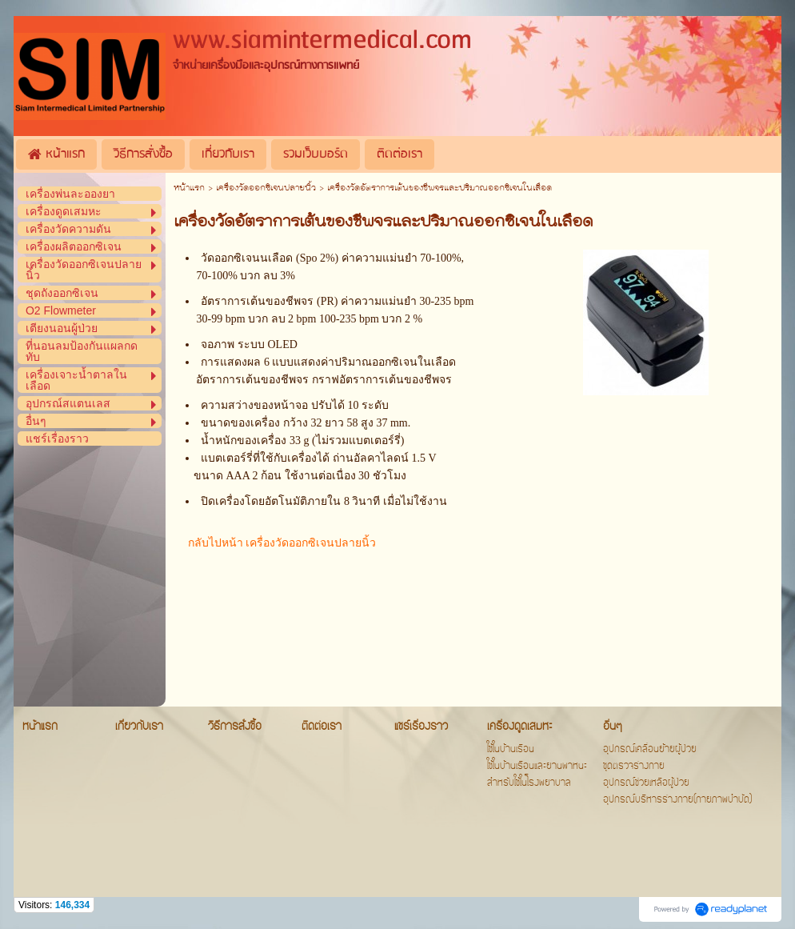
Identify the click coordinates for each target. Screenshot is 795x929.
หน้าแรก (189, 188)
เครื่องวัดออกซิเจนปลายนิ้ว (266, 188)
